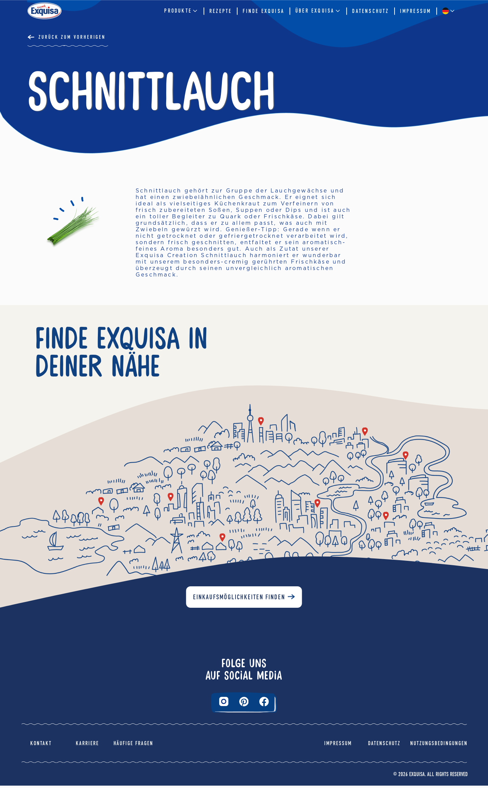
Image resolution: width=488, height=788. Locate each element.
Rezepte (220, 11)
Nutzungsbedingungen (439, 745)
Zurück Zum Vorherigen (71, 37)
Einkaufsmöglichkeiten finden (239, 600)
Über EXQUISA (318, 10)
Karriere (87, 745)
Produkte (181, 10)
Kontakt (41, 745)
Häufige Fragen (133, 745)
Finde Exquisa (263, 11)
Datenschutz (370, 11)
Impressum (415, 11)
